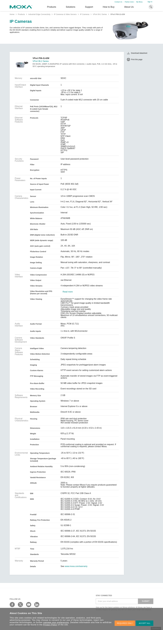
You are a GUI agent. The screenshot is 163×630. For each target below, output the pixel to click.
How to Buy (108, 7)
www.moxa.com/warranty (76, 566)
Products (21, 14)
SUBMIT (146, 601)
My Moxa (139, 2)
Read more (68, 292)
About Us (129, 7)
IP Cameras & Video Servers (65, 14)
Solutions (70, 7)
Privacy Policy (50, 625)
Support (89, 7)
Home (12, 14)
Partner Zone (129, 2)
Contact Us (118, 2)
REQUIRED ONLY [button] (125, 623)
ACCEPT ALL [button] (145, 623)
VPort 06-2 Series (100, 14)
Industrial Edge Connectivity (39, 14)
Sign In (150, 2)
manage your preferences (56, 622)
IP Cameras (84, 14)
